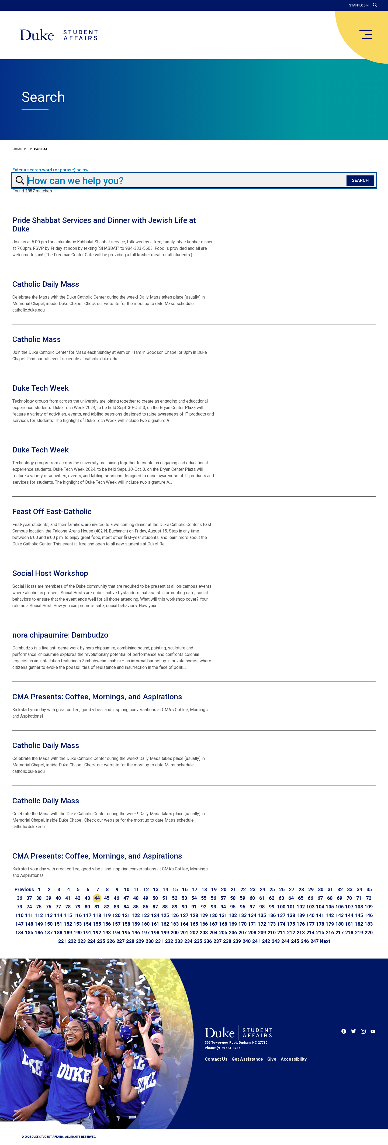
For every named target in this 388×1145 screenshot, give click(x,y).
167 (213, 924)
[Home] (59, 35)
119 (107, 915)
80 (87, 906)
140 (310, 915)
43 (87, 898)
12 (146, 889)
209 (262, 932)
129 (204, 915)
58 (232, 898)
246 (305, 941)
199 (165, 932)
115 (68, 915)
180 (339, 924)
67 (320, 898)
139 (301, 915)
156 (107, 924)
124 (155, 915)
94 (223, 906)
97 (252, 906)
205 (223, 932)
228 (130, 941)
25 (272, 889)
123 (145, 915)
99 (271, 906)
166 (204, 924)
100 (281, 906)
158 (126, 924)
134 (252, 915)
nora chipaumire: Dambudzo (60, 635)
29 (311, 889)
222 (72, 941)
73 (19, 906)
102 (301, 906)
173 (272, 924)
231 (159, 941)
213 (301, 932)
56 (213, 898)
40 (58, 898)
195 (126, 932)
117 (87, 915)
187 (48, 932)
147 (19, 924)
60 (252, 898)
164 (184, 924)
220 (369, 932)
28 (301, 889)
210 (272, 932)
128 (194, 915)
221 (62, 941)
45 (106, 898)
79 (77, 906)
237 (217, 941)
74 (29, 906)
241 (256, 941)
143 (339, 915)
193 (107, 932)
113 (48, 915)
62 (271, 898)
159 (136, 924)
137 (281, 915)
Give (271, 1059)
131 (223, 915)
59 (242, 898)
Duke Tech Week (40, 388)
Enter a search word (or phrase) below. (50, 170)
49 (145, 898)
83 (116, 906)
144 (349, 915)
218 (349, 932)
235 (198, 941)
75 (38, 906)
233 (179, 941)
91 (194, 906)
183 (369, 924)
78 (68, 906)
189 (68, 932)
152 (68, 924)
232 (169, 941)
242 (266, 941)
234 (188, 941)
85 (135, 906)
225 (101, 941)
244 (285, 941)
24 (262, 889)
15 (175, 889)
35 (369, 889)
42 (77, 898)
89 (174, 906)
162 (165, 924)
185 (29, 932)
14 (165, 889)
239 (237, 941)
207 (242, 932)
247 (314, 941)
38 (38, 898)
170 (242, 924)
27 (291, 889)
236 (208, 941)
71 (359, 898)
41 (68, 898)
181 (349, 924)
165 (194, 924)
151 (58, 924)
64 (291, 898)
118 (97, 915)
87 (155, 906)
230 (150, 941)
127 (184, 915)
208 (252, 932)
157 (116, 924)
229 (140, 941)
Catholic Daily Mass (45, 284)
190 (78, 932)
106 (339, 906)
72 (368, 898)
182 (359, 924)
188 (58, 932)
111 (29, 915)
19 (214, 889)
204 (213, 932)
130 (213, 915)
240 (246, 941)
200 (175, 932)
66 (310, 898)
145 (359, 915)
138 (291, 915)
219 (359, 932)
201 (184, 932)
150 (48, 924)
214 (310, 932)
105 (330, 906)
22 (243, 889)
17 (194, 889)
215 (320, 932)
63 (281, 898)
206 (233, 932)
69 (339, 898)
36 (19, 898)
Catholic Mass (36, 339)
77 (58, 906)
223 (82, 941)
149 (39, 924)
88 (165, 906)
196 (136, 932)
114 (58, 915)
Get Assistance (247, 1059)
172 (262, 924)
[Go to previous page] (24, 889)
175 (291, 924)
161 (155, 924)
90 (184, 906)
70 (349, 898)
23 (252, 889)
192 (97, 932)
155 (97, 924)
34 (359, 889)
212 (291, 932)
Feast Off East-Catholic (52, 511)
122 (136, 915)
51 (165, 898)
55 (203, 898)
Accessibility (294, 1059)
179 (330, 924)
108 (359, 906)
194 (116, 932)
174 (281, 924)
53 (184, 898)
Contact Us (216, 1059)
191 (87, 932)
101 (291, 906)
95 (232, 906)
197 (145, 932)
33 (349, 889)
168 (223, 924)
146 (369, 915)
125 (165, 915)
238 (227, 941)
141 (320, 915)
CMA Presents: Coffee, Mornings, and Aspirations (97, 696)
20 (223, 889)
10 (126, 889)
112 (39, 915)
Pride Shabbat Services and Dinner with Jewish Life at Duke (104, 224)
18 (204, 889)
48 (135, 898)
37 (29, 898)
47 (126, 898)
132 (233, 915)
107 (349, 906)
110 (19, 915)
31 (330, 889)
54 (194, 898)
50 (155, 898)
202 (194, 932)
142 (330, 915)
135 (262, 915)
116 (78, 915)
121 (126, 915)
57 (223, 898)
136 (272, 915)
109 (369, 906)
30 (320, 889)
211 (281, 932)
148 (29, 924)
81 (97, 906)
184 (19, 932)
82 (106, 906)
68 (329, 898)
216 (330, 932)
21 (233, 889)
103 (310, 906)
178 (320, 924)
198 (155, 932)
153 (78, 924)
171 (252, 924)
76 (48, 906)
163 (175, 924)
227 (120, 941)
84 (126, 906)
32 (340, 889)
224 (91, 941)
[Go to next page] (325, 941)
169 (233, 924)
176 (301, 924)
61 (262, 898)
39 (48, 898)
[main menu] (365, 34)
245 (295, 941)
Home (17, 149)
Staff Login (359, 5)
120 (116, 915)
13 (155, 889)
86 (145, 906)
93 (213, 906)
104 (320, 906)
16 (185, 889)
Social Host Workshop (50, 573)
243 (276, 941)
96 (242, 906)
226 (111, 941)
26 (282, 889)
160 (145, 924)
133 (242, 915)
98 (262, 906)
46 (116, 898)
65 (300, 898)
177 (310, 924)
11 (136, 889)
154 (87, 924)
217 (339, 932)
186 (39, 932)
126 (175, 915)
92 (203, 906)
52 (174, 898)
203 (204, 932)
